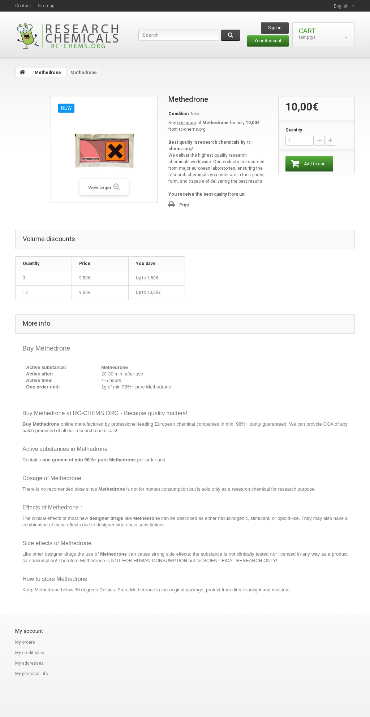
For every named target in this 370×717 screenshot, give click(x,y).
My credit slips (29, 652)
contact (23, 5)
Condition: (179, 113)
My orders (25, 642)
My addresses (29, 663)
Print (184, 205)
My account (29, 631)
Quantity (293, 129)
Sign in (274, 27)
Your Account (267, 40)
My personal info (31, 673)
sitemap (46, 5)
